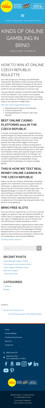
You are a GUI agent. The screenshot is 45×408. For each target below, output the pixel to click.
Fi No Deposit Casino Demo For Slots (17, 264)
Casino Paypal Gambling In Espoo (16, 267)
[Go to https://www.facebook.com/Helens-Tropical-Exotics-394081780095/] (6, 364)
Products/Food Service (13, 337)
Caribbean (7, 286)
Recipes (6, 289)
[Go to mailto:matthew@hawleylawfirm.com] (18, 364)
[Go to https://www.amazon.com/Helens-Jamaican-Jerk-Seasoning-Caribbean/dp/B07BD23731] (12, 363)
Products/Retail (10, 333)
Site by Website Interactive (22, 403)
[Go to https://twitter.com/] (30, 364)
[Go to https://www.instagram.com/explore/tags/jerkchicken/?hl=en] (24, 364)
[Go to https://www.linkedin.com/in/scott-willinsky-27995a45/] (36, 364)
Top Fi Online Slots (11, 274)
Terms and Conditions (22, 400)
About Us (8, 341)
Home (7, 329)
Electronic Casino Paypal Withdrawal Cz (15, 105)
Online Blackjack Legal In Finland (16, 261)
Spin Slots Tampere (11, 270)
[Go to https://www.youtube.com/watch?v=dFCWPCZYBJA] (6, 370)
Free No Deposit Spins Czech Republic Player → (26, 314)
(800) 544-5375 (35, 21)
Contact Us (9, 345)
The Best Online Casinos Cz (11, 239)
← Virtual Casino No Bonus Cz (12, 310)
